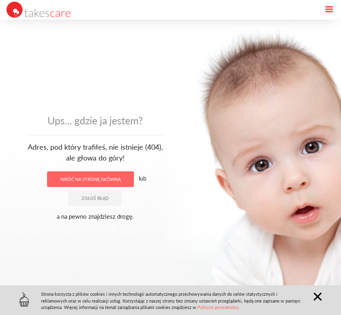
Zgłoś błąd (95, 198)
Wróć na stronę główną (90, 179)
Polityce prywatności (217, 307)
